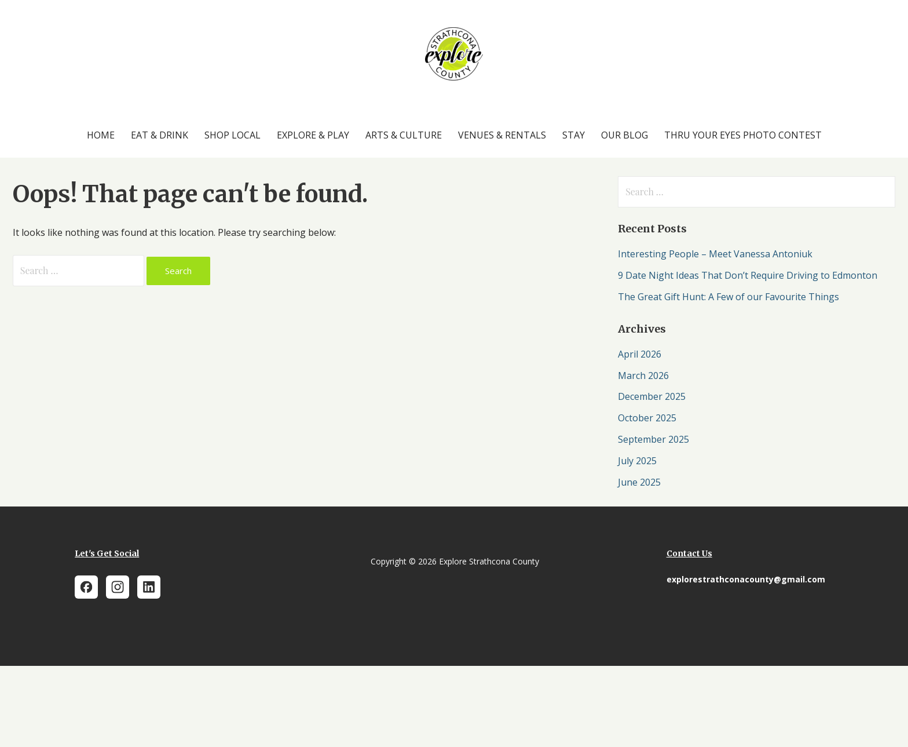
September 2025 (653, 439)
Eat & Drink (159, 135)
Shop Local (232, 135)
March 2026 (643, 375)
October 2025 (647, 417)
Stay (573, 135)
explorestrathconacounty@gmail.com (746, 579)
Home (101, 135)
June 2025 (639, 482)
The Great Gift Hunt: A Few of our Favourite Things (728, 296)
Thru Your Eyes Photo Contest (743, 135)
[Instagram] (117, 587)
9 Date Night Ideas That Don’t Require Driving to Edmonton (747, 275)
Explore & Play (313, 135)
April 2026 (639, 354)
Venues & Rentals (502, 135)
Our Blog (624, 135)
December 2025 (652, 396)
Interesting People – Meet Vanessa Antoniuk (715, 253)
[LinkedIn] (148, 587)
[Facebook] (86, 587)
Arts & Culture (403, 135)
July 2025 (637, 460)
